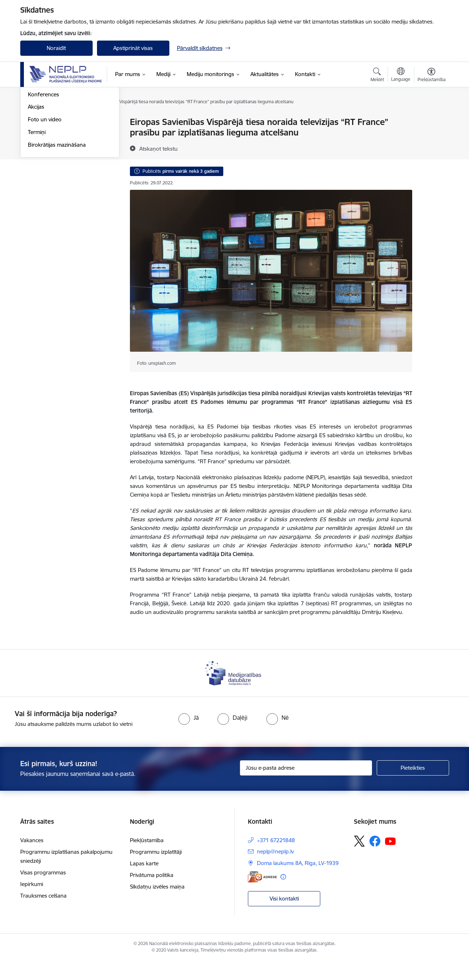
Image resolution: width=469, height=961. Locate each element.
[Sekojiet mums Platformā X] (359, 841)
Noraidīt (56, 48)
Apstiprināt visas (133, 48)
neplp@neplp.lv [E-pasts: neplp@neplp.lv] (275, 851)
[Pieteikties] (413, 768)
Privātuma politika (151, 875)
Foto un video (45, 196)
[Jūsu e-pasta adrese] (306, 768)
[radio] (188, 717)
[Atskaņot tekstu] (158, 148)
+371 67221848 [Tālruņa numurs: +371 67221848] (276, 840)
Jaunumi (38, 122)
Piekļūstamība (147, 840)
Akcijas (36, 184)
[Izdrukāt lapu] (431, 119)
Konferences (43, 171)
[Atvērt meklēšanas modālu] (377, 75)
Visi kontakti (284, 898)
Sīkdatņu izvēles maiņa (157, 886)
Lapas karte (144, 863)
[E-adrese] (262, 877)
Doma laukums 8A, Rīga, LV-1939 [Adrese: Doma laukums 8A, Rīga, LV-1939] (298, 863)
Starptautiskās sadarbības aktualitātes (59, 137)
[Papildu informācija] (283, 876)
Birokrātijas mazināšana (57, 222)
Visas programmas (43, 872)
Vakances (31, 840)
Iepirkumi (31, 884)
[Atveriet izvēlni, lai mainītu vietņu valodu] (401, 75)
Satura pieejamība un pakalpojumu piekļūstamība (61, 156)
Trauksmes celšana (43, 895)
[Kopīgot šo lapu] (431, 137)
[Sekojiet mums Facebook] (374, 841)
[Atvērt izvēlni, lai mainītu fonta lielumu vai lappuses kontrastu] (431, 75)
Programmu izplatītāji (156, 851)
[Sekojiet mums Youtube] (390, 840)
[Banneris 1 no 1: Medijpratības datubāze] (234, 672)
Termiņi (37, 209)
